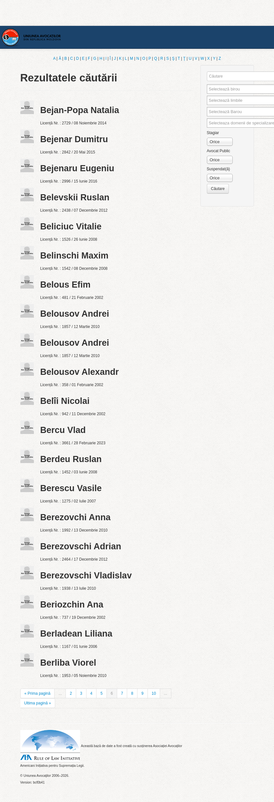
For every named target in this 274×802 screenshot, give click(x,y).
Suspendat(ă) (218, 169)
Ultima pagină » (37, 703)
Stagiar (213, 133)
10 (154, 693)
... (60, 693)
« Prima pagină (38, 693)
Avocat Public (218, 151)
